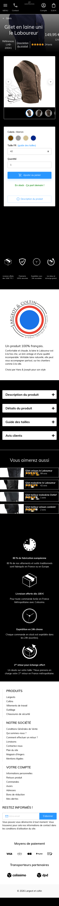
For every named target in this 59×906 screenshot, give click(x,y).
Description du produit (22, 45)
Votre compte (18, 823)
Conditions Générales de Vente (22, 784)
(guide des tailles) (27, 145)
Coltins (9, 757)
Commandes (12, 837)
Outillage (10, 765)
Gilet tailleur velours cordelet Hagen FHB (40, 550)
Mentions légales (14, 814)
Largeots (10, 753)
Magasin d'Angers (15, 810)
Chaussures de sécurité (18, 770)
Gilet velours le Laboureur (38, 470)
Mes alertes (12, 854)
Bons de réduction (15, 850)
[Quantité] (29, 165)
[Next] (50, 82)
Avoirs (9, 842)
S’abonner (48, 872)
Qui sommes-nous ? (16, 789)
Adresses (11, 846)
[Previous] (8, 82)
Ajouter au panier (29, 175)
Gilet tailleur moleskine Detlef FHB (41, 524)
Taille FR (22, 145)
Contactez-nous (14, 801)
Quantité (12, 159)
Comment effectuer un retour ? (22, 793)
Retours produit (14, 833)
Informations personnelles (19, 829)
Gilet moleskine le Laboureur (40, 497)
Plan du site (12, 806)
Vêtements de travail (16, 761)
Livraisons (11, 797)
